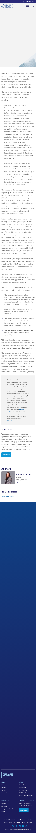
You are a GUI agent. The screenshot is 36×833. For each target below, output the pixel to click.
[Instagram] (16, 826)
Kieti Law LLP (23, 790)
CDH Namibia (23, 793)
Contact (4, 793)
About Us (21, 785)
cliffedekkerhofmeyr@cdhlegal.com (16, 421)
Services (4, 806)
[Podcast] (26, 826)
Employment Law (7, 496)
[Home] (7, 6)
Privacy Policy (8, 822)
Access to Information (9, 819)
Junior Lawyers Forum (26, 795)
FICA (23, 822)
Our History (22, 787)
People (3, 787)
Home (3, 785)
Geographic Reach (7, 809)
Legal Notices (21, 819)
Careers (3, 790)
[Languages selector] (28, 1)
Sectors (3, 803)
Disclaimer (17, 822)
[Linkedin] (19, 826)
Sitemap (29, 822)
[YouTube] (22, 826)
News (3, 811)
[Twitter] (13, 826)
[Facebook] (9, 826)
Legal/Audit (30, 819)
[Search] (33, 6)
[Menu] (28, 6)
